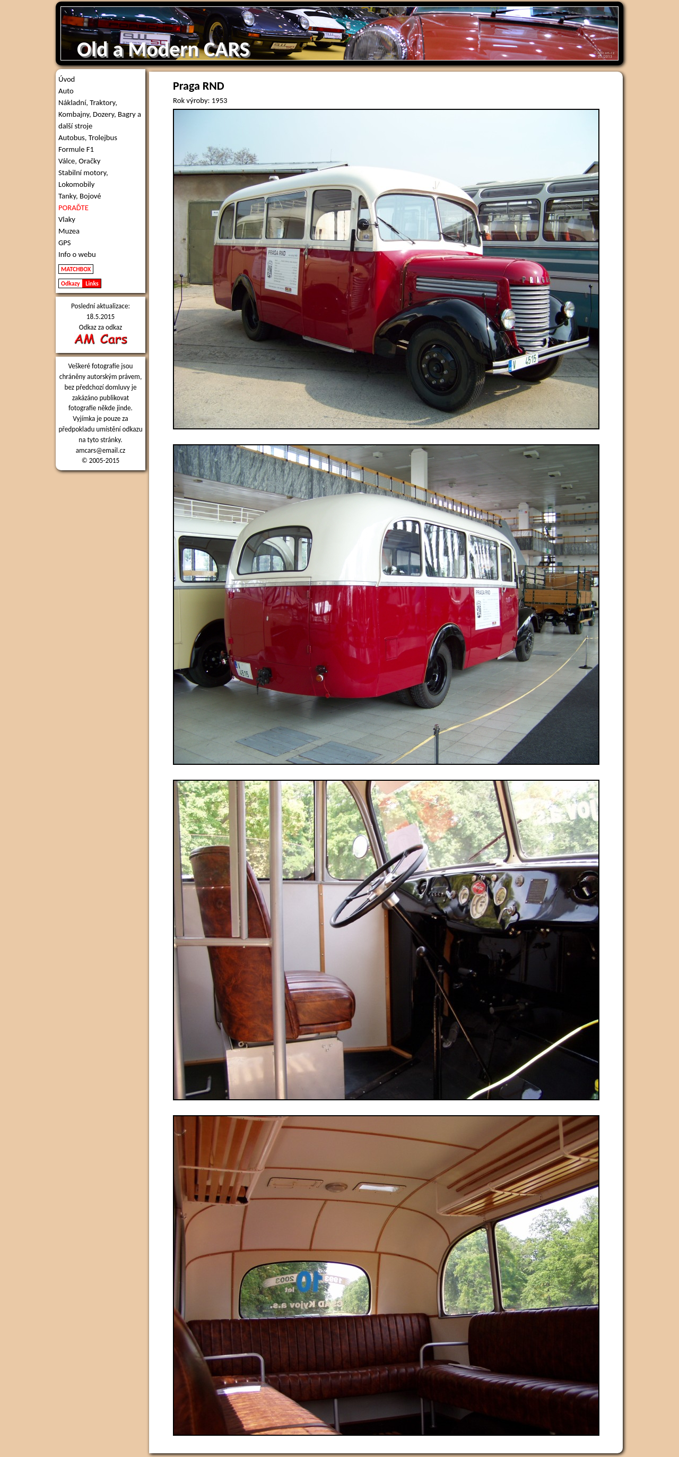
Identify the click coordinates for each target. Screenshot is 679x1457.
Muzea (69, 231)
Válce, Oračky (79, 161)
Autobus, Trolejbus (87, 137)
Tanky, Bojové (79, 196)
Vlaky (66, 219)
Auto (66, 91)
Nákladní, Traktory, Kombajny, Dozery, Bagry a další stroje (99, 114)
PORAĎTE (73, 207)
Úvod (66, 79)
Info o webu (77, 254)
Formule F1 (76, 149)
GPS (64, 242)
